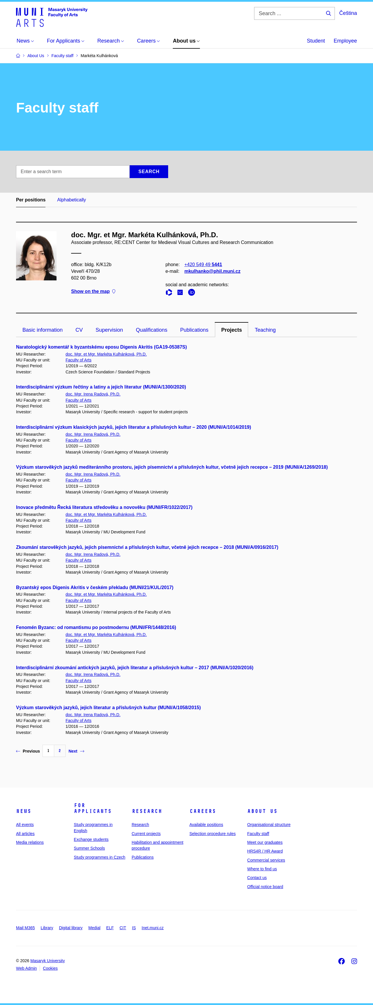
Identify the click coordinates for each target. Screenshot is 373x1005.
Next (76, 751)
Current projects (146, 833)
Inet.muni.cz (152, 927)
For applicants (93, 808)
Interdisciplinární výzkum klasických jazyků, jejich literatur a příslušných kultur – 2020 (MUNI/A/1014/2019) (133, 427)
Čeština (348, 13)
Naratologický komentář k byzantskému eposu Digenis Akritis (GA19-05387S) (101, 347)
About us (262, 811)
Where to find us (262, 869)
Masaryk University (47, 960)
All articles (25, 833)
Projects (231, 330)
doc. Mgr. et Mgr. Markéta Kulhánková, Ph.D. (106, 354)
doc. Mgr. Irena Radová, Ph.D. (93, 394)
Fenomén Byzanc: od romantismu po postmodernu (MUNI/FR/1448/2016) (96, 627)
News (23, 811)
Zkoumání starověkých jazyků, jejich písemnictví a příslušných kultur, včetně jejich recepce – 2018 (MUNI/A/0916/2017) (147, 547)
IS (134, 927)
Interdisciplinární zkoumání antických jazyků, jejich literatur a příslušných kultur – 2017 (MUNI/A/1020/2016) (135, 667)
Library (47, 927)
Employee (345, 41)
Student (316, 41)
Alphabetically (71, 199)
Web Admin (26, 968)
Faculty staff (258, 833)
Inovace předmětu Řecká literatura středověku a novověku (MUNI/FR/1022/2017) (104, 507)
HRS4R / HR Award (265, 851)
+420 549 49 (203, 264)
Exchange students (91, 839)
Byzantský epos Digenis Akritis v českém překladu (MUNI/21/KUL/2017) (94, 587)
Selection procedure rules (212, 833)
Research (147, 811)
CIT (122, 927)
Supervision (109, 330)
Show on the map (93, 291)
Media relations (30, 842)
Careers (202, 811)
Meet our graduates (264, 842)
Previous (28, 751)
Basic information (42, 330)
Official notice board (265, 886)
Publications (194, 330)
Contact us (257, 877)
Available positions (206, 824)
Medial (94, 927)
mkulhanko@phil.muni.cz (212, 271)
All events (25, 824)
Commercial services (266, 860)
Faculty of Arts (79, 360)
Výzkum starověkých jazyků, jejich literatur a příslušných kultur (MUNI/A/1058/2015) (108, 707)
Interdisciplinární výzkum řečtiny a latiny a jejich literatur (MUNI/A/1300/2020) (101, 386)
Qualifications (151, 330)
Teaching (265, 330)
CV (79, 330)
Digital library (70, 927)
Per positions (30, 199)
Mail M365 (25, 927)
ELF (110, 927)
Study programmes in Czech (99, 857)
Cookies (50, 968)
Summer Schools (89, 848)
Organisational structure (269, 824)
